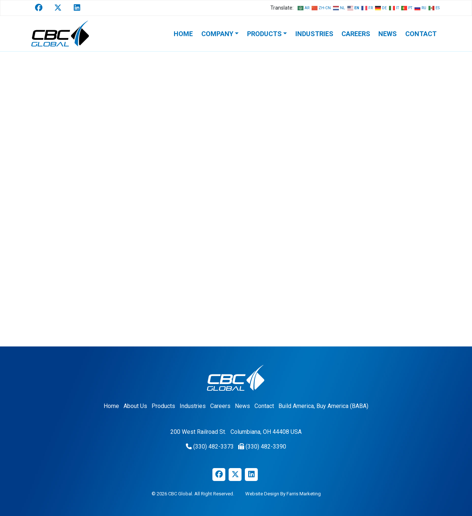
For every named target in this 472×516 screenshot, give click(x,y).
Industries (314, 34)
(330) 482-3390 (266, 446)
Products (264, 34)
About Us (135, 405)
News (387, 34)
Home (183, 34)
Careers (355, 34)
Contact (421, 34)
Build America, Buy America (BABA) (323, 405)
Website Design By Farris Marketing (283, 493)
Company (217, 34)
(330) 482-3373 (213, 446)
